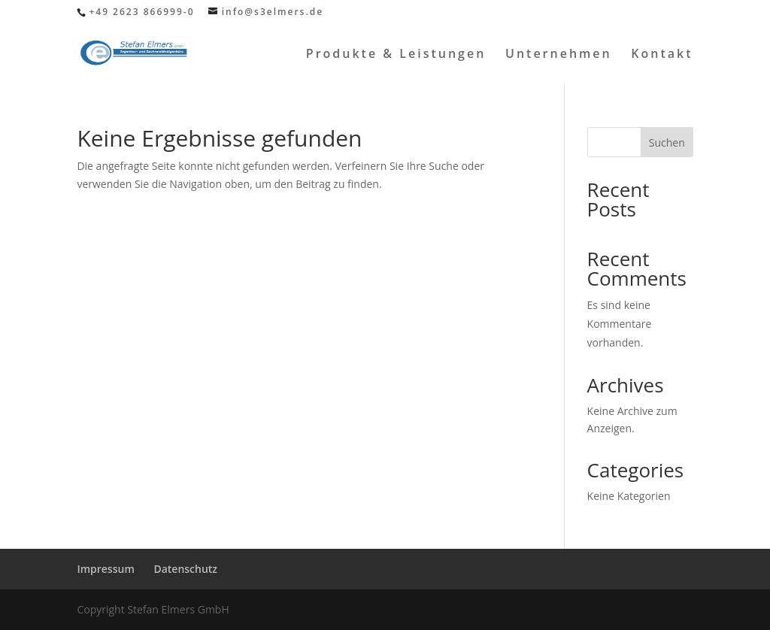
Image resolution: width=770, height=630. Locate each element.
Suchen (667, 142)
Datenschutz (185, 569)
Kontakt (662, 55)
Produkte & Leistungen (396, 55)
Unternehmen (558, 55)
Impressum (105, 569)
